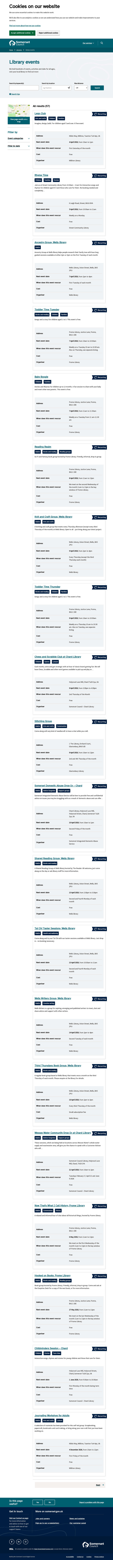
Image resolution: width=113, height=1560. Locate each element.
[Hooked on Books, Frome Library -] (69, 1307)
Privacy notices (99, 1557)
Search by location (48, 83)
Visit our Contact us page (18, 1518)
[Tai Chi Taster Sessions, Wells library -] (69, 958)
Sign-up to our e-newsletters (47, 1523)
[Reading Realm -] (69, 477)
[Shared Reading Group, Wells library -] (69, 888)
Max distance (78, 83)
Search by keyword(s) (16, 83)
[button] (19, 138)
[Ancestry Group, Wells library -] (69, 271)
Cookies (88, 1557)
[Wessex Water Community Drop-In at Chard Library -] (69, 1164)
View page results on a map (18, 120)
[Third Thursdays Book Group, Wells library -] (69, 1094)
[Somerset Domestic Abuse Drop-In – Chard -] (69, 817)
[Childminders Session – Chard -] (69, 1377)
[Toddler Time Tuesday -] (69, 338)
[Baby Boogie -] (69, 407)
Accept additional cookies (21, 33)
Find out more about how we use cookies (25, 25)
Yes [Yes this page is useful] (37, 1502)
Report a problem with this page (91, 1502)
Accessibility (70, 1557)
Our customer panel (78, 1523)
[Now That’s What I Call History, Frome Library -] (69, 1235)
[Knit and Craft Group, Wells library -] (69, 547)
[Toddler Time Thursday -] (69, 617)
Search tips (14, 94)
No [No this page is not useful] (50, 1502)
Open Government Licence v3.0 (43, 1549)
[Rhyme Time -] (69, 204)
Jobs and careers (42, 1518)
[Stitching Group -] (69, 748)
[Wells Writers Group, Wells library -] (69, 1027)
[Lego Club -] (69, 139)
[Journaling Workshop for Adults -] (69, 1444)
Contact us (80, 1557)
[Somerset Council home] (19, 43)
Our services (87, 43)
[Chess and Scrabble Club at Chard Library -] (69, 684)
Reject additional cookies (48, 33)
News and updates (77, 1518)
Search (97, 88)
